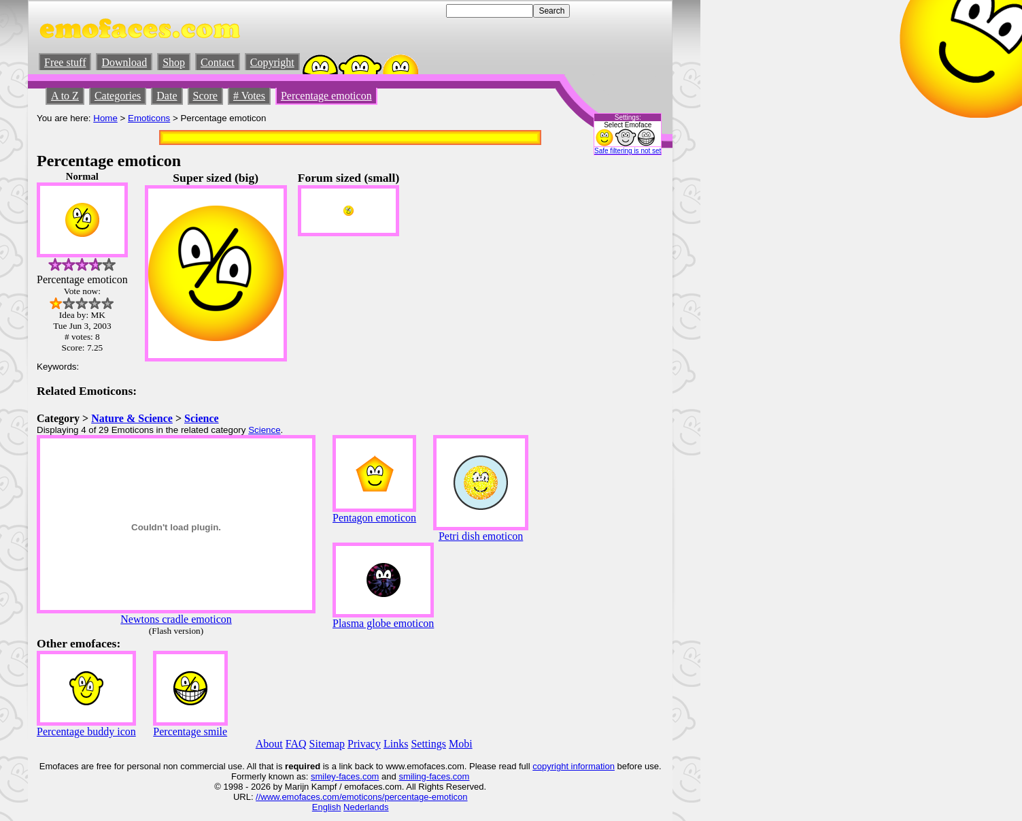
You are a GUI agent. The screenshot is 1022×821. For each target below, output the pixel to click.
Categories (118, 95)
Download (124, 62)
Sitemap (327, 744)
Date (166, 95)
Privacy (364, 744)
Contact (218, 62)
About (269, 744)
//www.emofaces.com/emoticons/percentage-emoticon (361, 797)
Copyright (272, 62)
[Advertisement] (623, 375)
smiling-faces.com (433, 776)
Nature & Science (132, 418)
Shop (174, 62)
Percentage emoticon (326, 95)
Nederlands (366, 807)
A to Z (65, 95)
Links (396, 744)
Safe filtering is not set (627, 151)
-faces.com (357, 776)
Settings (428, 744)
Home (105, 118)
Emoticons (149, 118)
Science (201, 418)
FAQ (296, 744)
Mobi (461, 744)
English (326, 807)
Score (205, 95)
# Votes (249, 95)
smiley (323, 776)
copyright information (573, 766)
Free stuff (65, 62)
